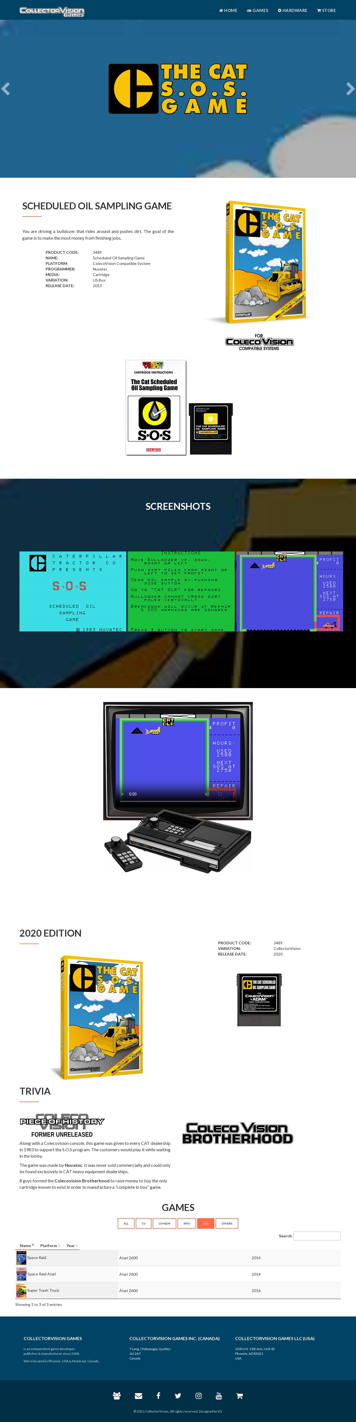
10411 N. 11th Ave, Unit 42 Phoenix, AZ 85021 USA (255, 1353)
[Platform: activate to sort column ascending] (213, 1246)
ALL (126, 1223)
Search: (310, 1236)
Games (257, 10)
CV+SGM (164, 1223)
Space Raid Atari (42, 1273)
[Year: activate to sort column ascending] (304, 1246)
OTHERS (227, 1223)
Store (326, 10)
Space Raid (36, 1257)
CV (143, 1223)
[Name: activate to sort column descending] (87, 1246)
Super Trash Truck (43, 1290)
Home (228, 10)
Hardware (293, 10)
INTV (187, 1223)
